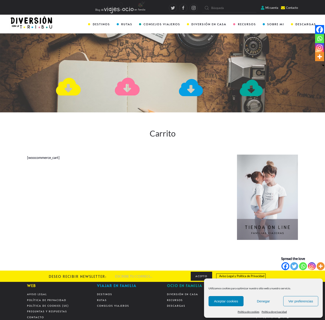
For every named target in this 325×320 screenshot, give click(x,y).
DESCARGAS (303, 24)
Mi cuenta (269, 7)
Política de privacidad (274, 311)
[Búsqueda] (229, 7)
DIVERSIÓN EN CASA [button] (206, 24)
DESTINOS (99, 24)
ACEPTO (201, 276)
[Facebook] (285, 266)
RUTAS (124, 24)
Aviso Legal (226, 276)
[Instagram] (312, 266)
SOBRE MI (273, 24)
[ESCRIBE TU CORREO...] (150, 276)
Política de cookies (248, 311)
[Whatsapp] (303, 266)
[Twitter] (294, 266)
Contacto (289, 7)
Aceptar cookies (226, 301)
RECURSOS (244, 24)
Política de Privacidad (250, 276)
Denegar (263, 301)
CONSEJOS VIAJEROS (159, 24)
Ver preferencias (300, 301)
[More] (321, 266)
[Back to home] (32, 24)
